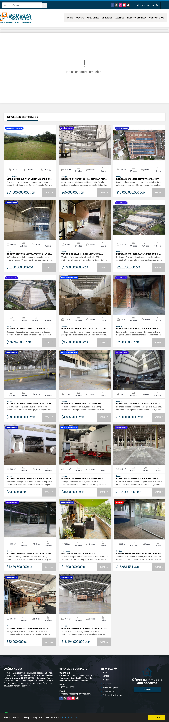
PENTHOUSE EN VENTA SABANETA (78, 553)
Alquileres (93, 18)
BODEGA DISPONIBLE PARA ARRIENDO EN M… (84, 478)
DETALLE (49, 192)
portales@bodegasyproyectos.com (75, 694)
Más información (76, 717)
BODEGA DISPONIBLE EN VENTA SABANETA (137, 179)
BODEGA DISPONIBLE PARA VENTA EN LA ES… (29, 254)
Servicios (107, 18)
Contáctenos (156, 18)
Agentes (119, 18)
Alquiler (106, 680)
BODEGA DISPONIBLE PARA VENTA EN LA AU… (29, 553)
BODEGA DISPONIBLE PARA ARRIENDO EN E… (138, 329)
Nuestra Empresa (136, 18)
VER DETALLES (30, 145)
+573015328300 (147, 5)
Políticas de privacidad (113, 695)
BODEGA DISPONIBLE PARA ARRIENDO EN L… (138, 254)
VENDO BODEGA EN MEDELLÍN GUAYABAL (82, 254)
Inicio (70, 18)
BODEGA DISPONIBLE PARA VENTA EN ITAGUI (138, 404)
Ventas (80, 18)
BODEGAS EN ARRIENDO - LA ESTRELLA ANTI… (84, 179)
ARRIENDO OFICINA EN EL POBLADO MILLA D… (139, 553)
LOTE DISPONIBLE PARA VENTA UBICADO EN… (29, 179)
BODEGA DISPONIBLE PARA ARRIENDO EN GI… (29, 478)
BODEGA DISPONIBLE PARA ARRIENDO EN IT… (29, 628)
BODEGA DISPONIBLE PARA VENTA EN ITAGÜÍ (83, 329)
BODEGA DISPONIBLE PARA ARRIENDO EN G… (84, 404)
